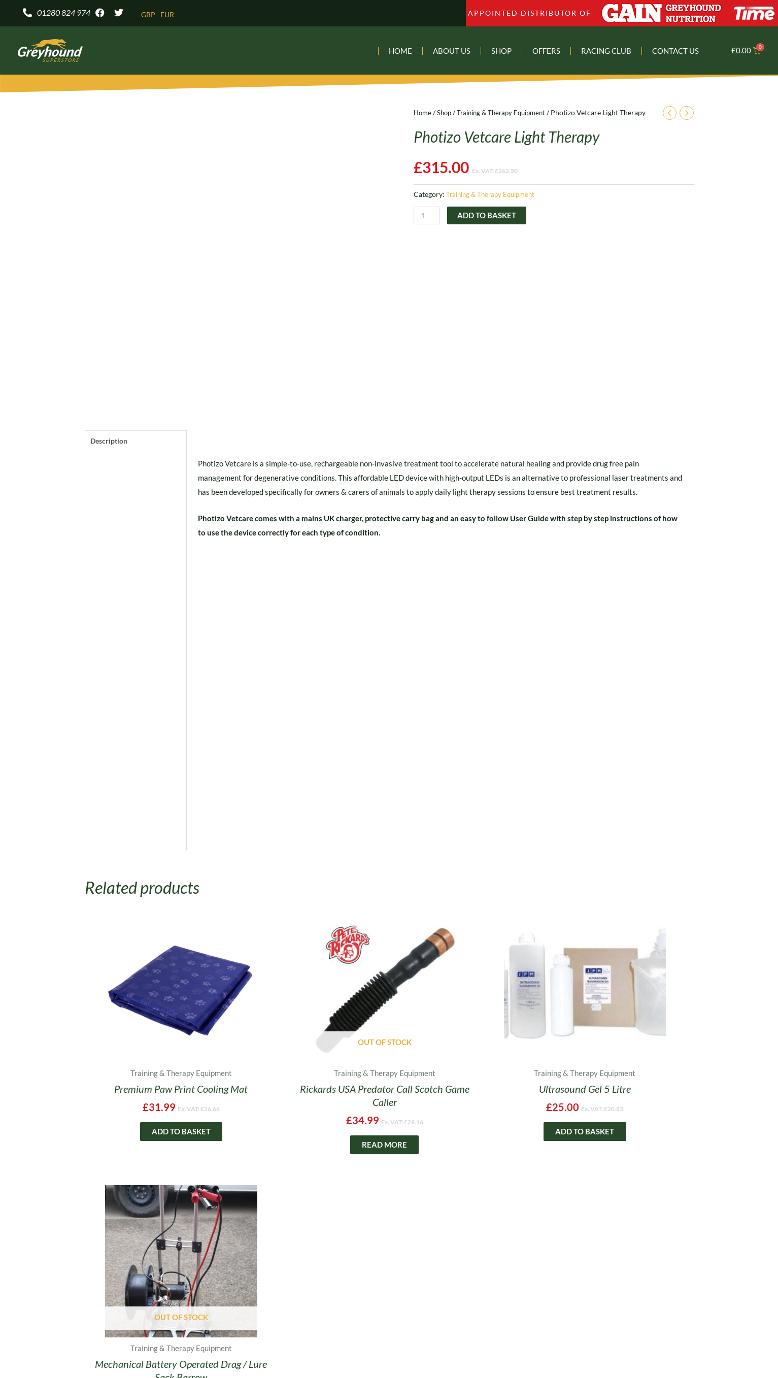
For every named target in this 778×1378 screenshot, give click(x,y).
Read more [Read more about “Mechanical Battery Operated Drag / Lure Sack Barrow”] (621, 1146)
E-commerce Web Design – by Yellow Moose (389, 1352)
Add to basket (488, 216)
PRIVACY (362, 1266)
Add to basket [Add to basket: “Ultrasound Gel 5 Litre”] (466, 1133)
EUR (169, 14)
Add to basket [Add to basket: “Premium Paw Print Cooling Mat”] (156, 1146)
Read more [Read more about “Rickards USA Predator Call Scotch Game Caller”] (311, 1146)
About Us (451, 51)
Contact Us (675, 51)
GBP (148, 14)
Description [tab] (111, 442)
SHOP (163, 1266)
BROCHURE (226, 1266)
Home (400, 51)
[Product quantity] (427, 217)
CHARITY (297, 1266)
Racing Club (606, 51)
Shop (501, 51)
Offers (546, 51)
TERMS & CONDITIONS (577, 1266)
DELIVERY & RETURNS (454, 1266)
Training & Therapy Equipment (508, 113)
